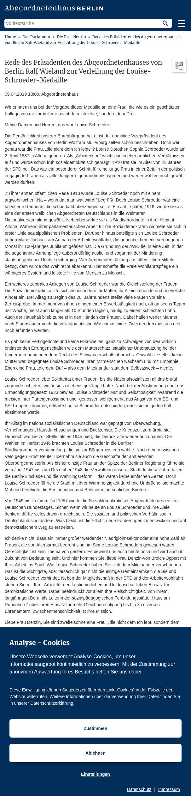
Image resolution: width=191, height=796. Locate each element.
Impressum (169, 789)
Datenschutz (139, 789)
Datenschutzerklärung (51, 703)
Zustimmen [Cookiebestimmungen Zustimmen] (95, 728)
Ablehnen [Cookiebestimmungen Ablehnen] (95, 753)
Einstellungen (95, 774)
